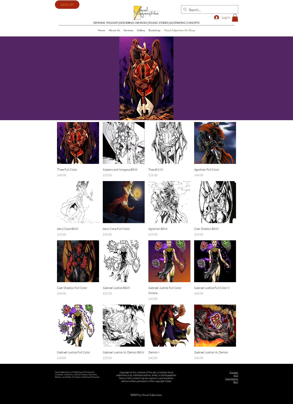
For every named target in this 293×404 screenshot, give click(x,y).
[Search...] (209, 9)
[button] (67, 4)
